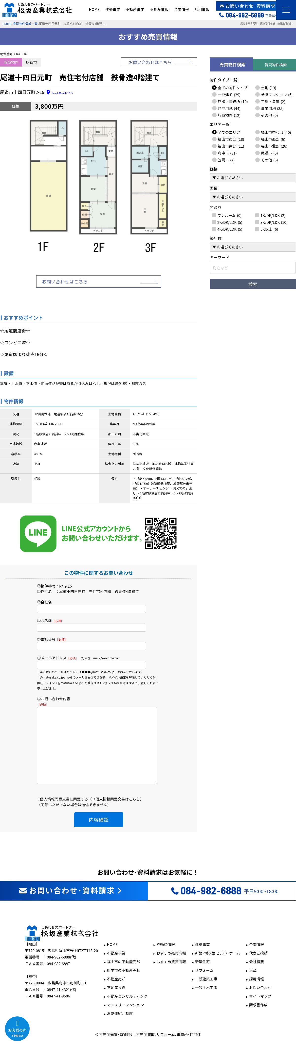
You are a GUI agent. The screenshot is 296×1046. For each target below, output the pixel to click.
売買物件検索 (232, 64)
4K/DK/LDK (229, 229)
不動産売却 (116, 964)
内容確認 (99, 804)
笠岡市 (226, 159)
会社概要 (256, 946)
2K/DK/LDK (229, 222)
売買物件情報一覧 (25, 23)
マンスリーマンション (125, 990)
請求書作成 (258, 990)
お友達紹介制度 (120, 998)
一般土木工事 (206, 972)
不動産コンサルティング (127, 981)
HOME (94, 9)
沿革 (253, 955)
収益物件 (229, 115)
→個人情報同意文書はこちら (116, 784)
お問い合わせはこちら (150, 62)
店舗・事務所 (233, 101)
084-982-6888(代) (61, 942)
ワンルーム (229, 215)
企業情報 (181, 9)
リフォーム (204, 955)
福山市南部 (231, 146)
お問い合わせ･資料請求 (256, 6)
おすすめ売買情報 (171, 938)
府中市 (227, 153)
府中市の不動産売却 (123, 955)
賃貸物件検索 (275, 64)
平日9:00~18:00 (224, 876)
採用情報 (201, 9)
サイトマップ (260, 981)
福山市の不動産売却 (123, 946)
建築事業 (112, 9)
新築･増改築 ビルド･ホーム (217, 938)
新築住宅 (202, 946)
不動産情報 (159, 9)
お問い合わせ (260, 972)
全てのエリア (229, 132)
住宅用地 (229, 108)
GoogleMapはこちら (66, 92)
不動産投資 (116, 972)
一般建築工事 (206, 964)
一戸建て (229, 94)
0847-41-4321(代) (61, 974)
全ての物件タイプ (232, 87)
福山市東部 (231, 139)
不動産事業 (135, 9)
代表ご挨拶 (258, 938)
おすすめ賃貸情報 (171, 946)
